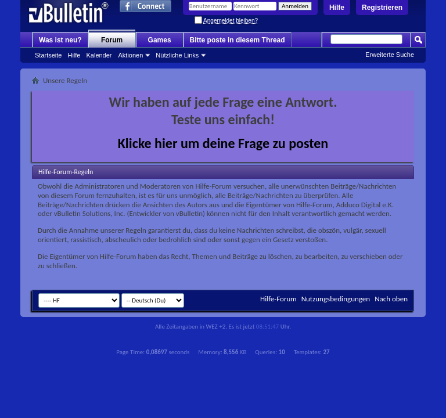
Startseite (48, 55)
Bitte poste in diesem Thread (237, 40)
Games (159, 40)
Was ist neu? (60, 40)
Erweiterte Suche (389, 54)
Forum (112, 40)
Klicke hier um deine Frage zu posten (223, 143)
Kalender (99, 55)
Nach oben (391, 298)
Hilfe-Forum (278, 298)
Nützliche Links (177, 55)
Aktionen (130, 55)
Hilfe (336, 7)
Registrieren (382, 7)
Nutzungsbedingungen (336, 298)
